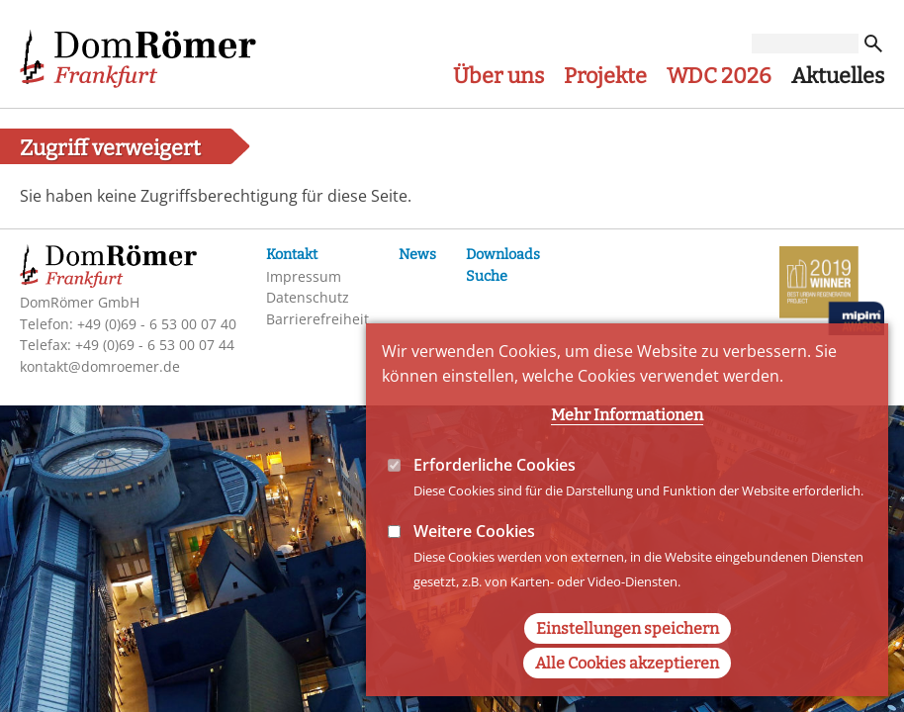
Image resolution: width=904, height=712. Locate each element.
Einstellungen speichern (627, 656)
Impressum (303, 276)
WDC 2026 (719, 76)
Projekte (605, 76)
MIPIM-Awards (831, 293)
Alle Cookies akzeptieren (627, 690)
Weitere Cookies (474, 559)
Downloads (503, 254)
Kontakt (291, 254)
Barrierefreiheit (317, 319)
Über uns (498, 76)
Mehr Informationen (627, 442)
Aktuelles (837, 76)
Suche (486, 276)
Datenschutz (307, 297)
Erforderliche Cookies (494, 492)
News (417, 254)
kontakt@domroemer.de (100, 366)
